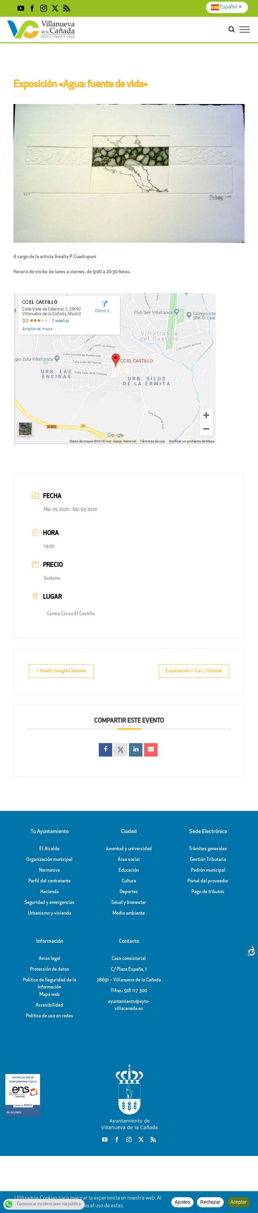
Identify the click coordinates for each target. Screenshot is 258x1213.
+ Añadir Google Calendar (66, 671)
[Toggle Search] (231, 29)
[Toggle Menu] (244, 30)
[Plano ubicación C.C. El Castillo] (114, 295)
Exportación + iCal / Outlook (189, 671)
